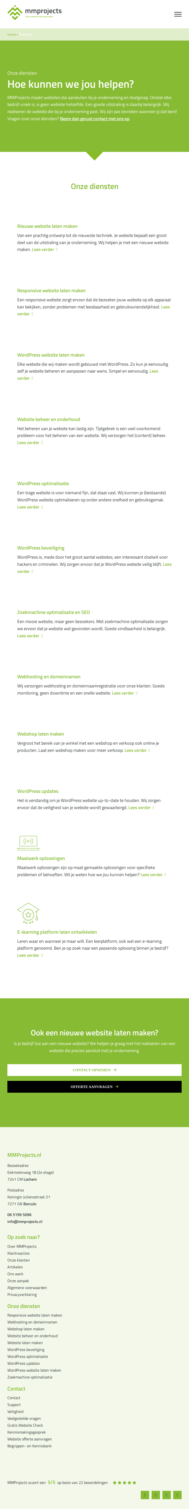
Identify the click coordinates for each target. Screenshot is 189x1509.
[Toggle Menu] (178, 14)
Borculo (29, 1204)
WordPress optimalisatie (27, 1356)
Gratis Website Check (25, 1425)
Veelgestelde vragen (24, 1418)
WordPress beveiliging (25, 1349)
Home (11, 34)
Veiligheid (15, 1411)
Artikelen (15, 1267)
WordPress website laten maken (34, 1370)
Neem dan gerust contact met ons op (94, 118)
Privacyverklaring (22, 1294)
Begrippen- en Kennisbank (29, 1446)
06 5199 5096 (19, 1215)
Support (14, 1404)
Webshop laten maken (26, 1329)
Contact (13, 1398)
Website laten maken (25, 1343)
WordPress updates (23, 1363)
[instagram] (157, 1495)
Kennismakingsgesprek (26, 1432)
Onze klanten (18, 1260)
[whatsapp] (168, 1495)
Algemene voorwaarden (27, 1288)
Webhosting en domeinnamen (32, 1322)
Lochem (30, 1179)
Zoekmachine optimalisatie (29, 1377)
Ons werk (15, 1274)
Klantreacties (18, 1253)
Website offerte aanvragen (29, 1439)
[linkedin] (178, 1495)
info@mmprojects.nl (24, 1221)
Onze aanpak (18, 1281)
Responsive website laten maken (34, 1315)
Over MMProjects (21, 1246)
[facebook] (146, 1495)
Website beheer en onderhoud (32, 1336)
